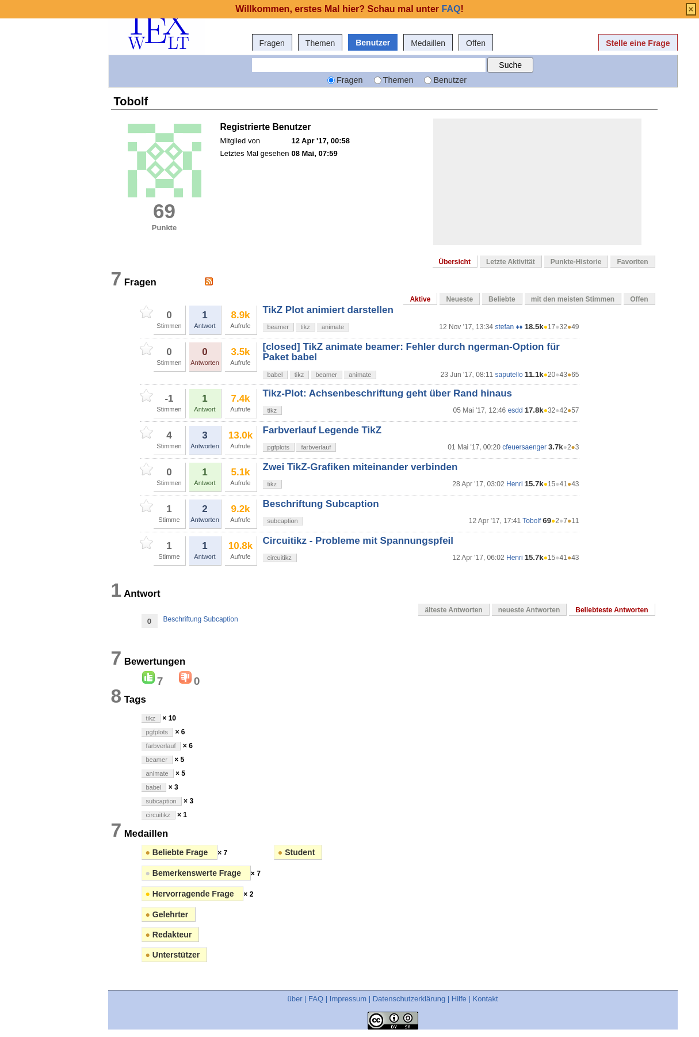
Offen (476, 43)
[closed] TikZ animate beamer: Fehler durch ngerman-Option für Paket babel (411, 352)
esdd (515, 410)
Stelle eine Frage (638, 43)
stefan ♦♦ (508, 327)
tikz (305, 326)
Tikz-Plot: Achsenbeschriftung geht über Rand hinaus (388, 393)
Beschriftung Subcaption (321, 503)
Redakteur (169, 934)
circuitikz (280, 557)
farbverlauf (316, 447)
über (294, 998)
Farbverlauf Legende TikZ (322, 430)
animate (333, 326)
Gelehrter (167, 914)
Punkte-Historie (576, 262)
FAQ (315, 998)
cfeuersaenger (524, 447)
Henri (514, 484)
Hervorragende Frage (191, 893)
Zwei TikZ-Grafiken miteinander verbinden (360, 467)
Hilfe (459, 998)
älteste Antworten (453, 610)
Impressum (348, 998)
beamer (278, 326)
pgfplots (279, 447)
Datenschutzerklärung (409, 998)
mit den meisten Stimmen (572, 299)
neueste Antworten (529, 610)
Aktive (420, 299)
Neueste (459, 299)
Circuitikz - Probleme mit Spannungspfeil (358, 540)
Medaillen (428, 43)
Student (296, 852)
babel (275, 374)
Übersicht (455, 262)
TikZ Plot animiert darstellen (328, 309)
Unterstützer (173, 954)
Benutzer (373, 42)
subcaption (283, 520)
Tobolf (531, 521)
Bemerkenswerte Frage (194, 873)
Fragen (272, 43)
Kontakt (485, 998)
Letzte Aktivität (510, 262)
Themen (320, 43)
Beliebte (501, 299)
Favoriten (632, 262)
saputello (509, 375)
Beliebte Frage (178, 852)
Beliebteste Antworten (611, 610)
